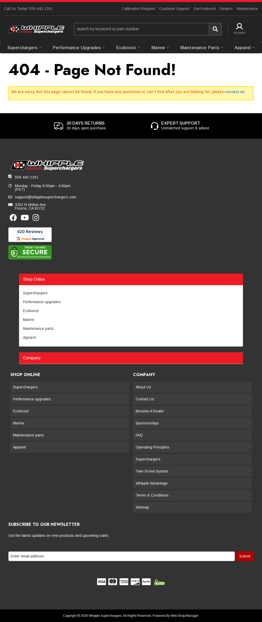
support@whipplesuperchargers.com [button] (45, 197)
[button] (148, 29)
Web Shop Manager (184, 616)
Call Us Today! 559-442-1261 (28, 9)
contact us (235, 92)
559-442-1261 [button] (26, 177)
